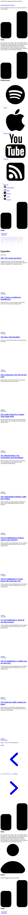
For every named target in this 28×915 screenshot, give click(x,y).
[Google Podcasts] (9, 187)
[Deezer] (7, 190)
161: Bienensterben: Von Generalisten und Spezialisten (12, 457)
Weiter (5, 740)
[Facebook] (7, 193)
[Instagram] (7, 199)
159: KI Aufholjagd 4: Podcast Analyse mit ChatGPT (12, 539)
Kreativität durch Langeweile (8, 5)
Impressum (4, 234)
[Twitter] (7, 196)
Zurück (2, 740)
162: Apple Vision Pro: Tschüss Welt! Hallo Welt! (12, 415)
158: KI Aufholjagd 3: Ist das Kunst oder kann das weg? (12, 580)
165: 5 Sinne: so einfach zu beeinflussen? (11, 298)
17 (13, 773)
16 (12, 773)
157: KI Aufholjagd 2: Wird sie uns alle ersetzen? (12, 621)
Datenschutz (4, 233)
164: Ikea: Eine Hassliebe (10, 337)
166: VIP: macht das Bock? (11, 258)
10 (9, 773)
